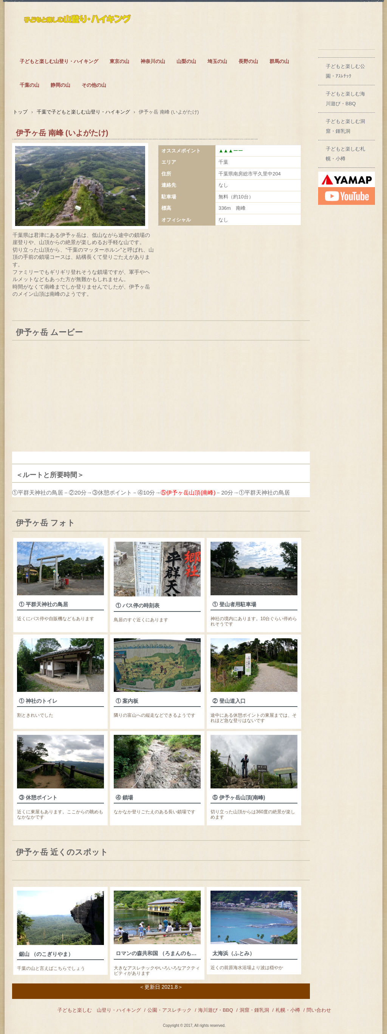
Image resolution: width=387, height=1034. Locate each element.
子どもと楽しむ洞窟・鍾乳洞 (345, 126)
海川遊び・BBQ (215, 1010)
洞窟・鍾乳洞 (254, 1010)
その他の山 (94, 85)
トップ (20, 112)
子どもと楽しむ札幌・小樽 (345, 153)
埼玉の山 (217, 61)
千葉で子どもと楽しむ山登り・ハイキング (83, 112)
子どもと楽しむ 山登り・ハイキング (99, 1010)
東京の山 (119, 61)
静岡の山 (60, 85)
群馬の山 (279, 61)
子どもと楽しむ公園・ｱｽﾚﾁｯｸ (345, 71)
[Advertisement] (235, 399)
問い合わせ (319, 1010)
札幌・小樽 (288, 1010)
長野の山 (248, 61)
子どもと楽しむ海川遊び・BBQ (345, 98)
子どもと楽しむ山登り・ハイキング (59, 61)
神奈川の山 (153, 61)
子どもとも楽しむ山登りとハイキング (78, 25)
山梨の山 (186, 61)
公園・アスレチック (169, 1010)
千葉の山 (29, 85)
